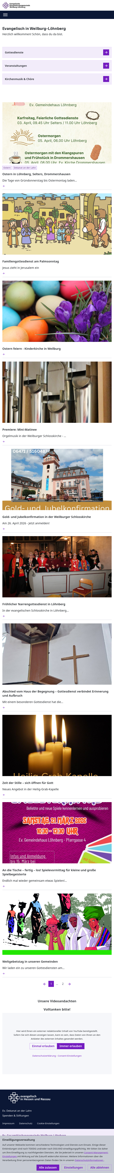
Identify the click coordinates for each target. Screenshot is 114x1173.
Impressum (8, 1123)
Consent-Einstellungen (69, 1055)
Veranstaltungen (16, 65)
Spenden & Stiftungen (15, 1115)
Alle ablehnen (99, 1167)
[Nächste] (69, 984)
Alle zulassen (48, 1167)
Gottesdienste (14, 52)
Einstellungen (73, 1167)
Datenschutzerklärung (44, 1055)
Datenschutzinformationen (89, 1160)
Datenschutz (25, 1123)
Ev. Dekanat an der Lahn (17, 1110)
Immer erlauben (71, 1046)
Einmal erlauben (43, 1046)
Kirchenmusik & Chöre (19, 79)
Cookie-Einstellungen (48, 1123)
